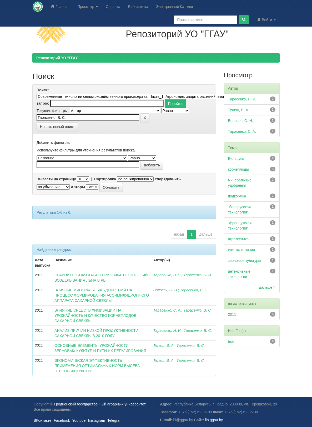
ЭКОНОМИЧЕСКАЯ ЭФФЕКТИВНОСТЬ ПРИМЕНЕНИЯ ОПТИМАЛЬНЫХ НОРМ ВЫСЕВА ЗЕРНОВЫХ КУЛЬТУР (97, 365)
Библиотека (138, 6)
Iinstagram (96, 420)
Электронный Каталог (174, 6)
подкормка (237, 196)
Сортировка (105, 179)
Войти (266, 19)
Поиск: (43, 90)
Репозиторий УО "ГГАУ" (57, 58)
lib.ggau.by (214, 420)
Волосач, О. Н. (165, 290)
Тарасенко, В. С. (167, 275)
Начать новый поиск (57, 127)
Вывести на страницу (56, 179)
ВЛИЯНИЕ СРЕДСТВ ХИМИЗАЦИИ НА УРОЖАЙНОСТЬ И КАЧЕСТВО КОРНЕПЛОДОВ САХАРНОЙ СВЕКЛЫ (95, 315)
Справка (113, 6)
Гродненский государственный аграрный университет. (100, 404)
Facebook (62, 420)
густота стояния (241, 250)
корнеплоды (238, 169)
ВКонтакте (42, 420)
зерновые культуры (244, 260)
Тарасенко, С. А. (167, 310)
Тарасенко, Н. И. (198, 275)
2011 (232, 314)
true (231, 341)
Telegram (115, 420)
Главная (60, 6)
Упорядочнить (168, 179)
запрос (43, 103)
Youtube (78, 420)
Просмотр (87, 6)
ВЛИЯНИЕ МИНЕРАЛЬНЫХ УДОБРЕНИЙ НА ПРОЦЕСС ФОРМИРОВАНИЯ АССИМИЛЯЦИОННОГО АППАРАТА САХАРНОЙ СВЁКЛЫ (101, 295)
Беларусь (236, 158)
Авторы (78, 187)
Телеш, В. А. (163, 345)
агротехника (238, 239)
